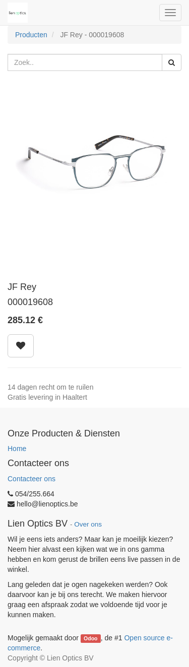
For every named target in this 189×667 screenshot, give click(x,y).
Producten (31, 35)
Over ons (88, 524)
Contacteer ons (31, 479)
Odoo (90, 638)
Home (17, 448)
